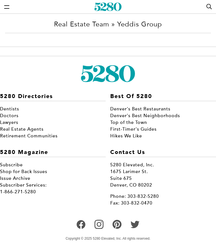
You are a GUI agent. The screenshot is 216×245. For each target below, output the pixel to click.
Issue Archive (15, 178)
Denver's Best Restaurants (140, 109)
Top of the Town (128, 122)
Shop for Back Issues (23, 171)
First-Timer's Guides (133, 129)
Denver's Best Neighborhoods (145, 116)
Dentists (9, 109)
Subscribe (11, 165)
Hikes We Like (126, 136)
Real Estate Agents (22, 129)
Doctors (9, 116)
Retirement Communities (29, 136)
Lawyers (9, 122)
